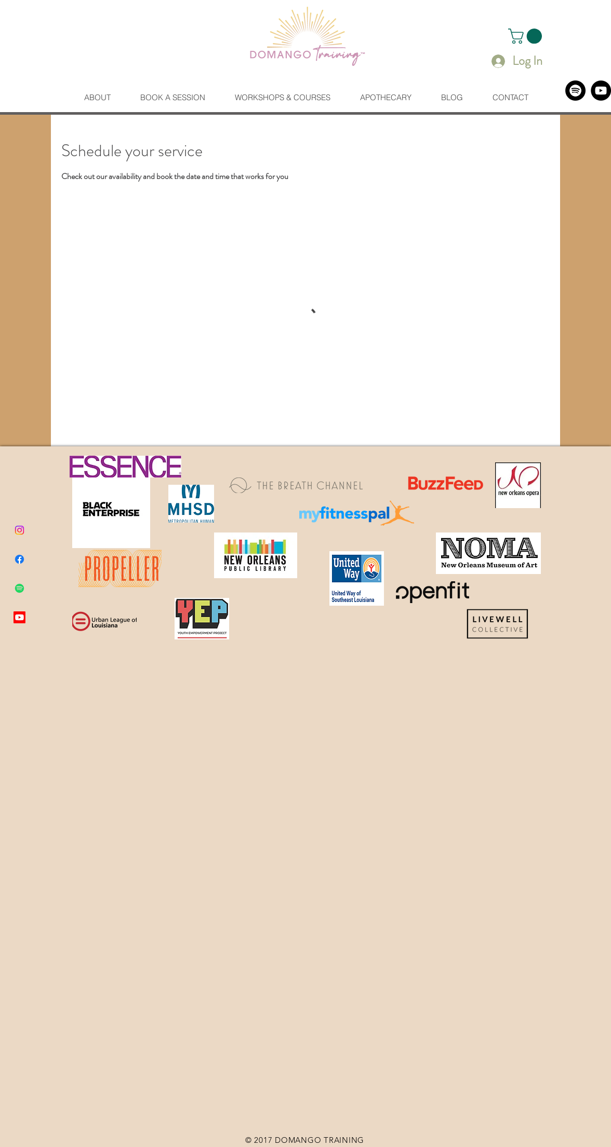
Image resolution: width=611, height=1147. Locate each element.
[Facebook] (19, 559)
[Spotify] (575, 90)
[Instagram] (19, 530)
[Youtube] (19, 617)
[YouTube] (601, 90)
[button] (527, 36)
